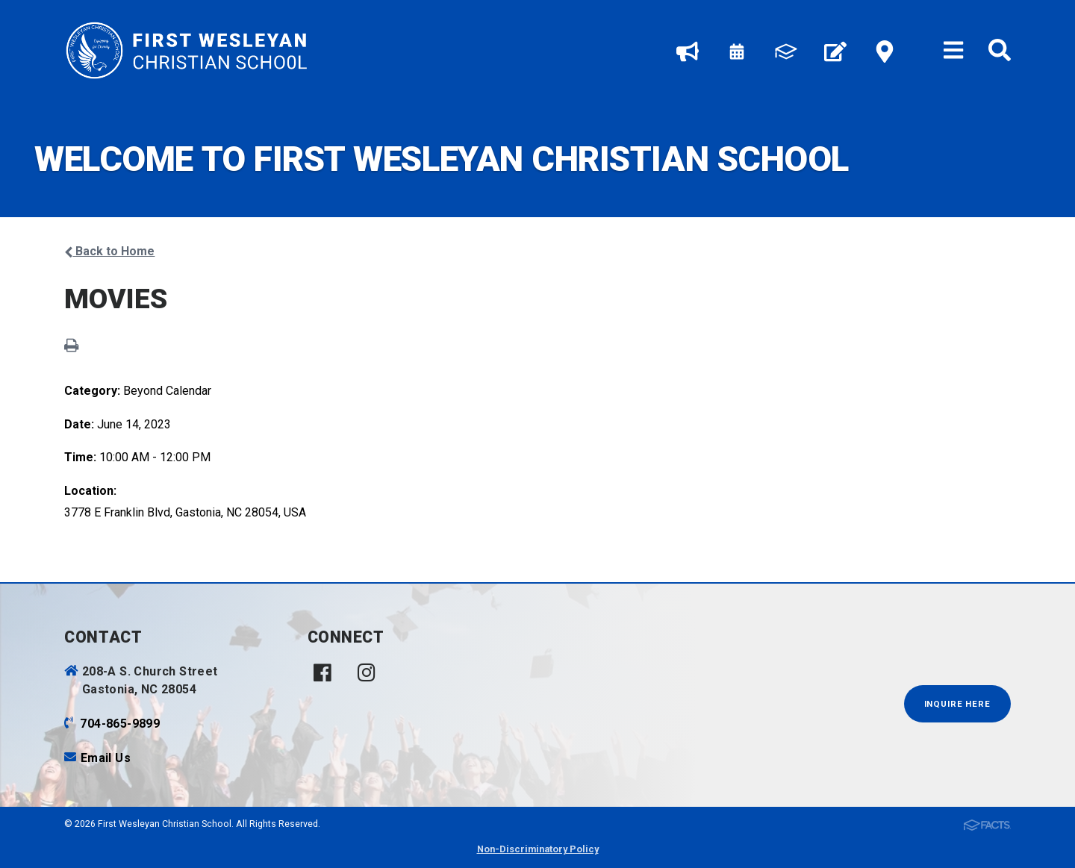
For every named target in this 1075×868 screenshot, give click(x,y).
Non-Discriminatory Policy (538, 849)
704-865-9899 (120, 723)
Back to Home (109, 251)
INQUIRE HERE (957, 704)
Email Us (106, 758)
